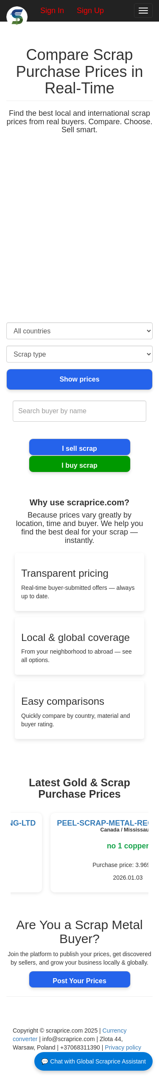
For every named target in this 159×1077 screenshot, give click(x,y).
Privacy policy (123, 1047)
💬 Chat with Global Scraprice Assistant (93, 1061)
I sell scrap (79, 448)
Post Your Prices (79, 980)
